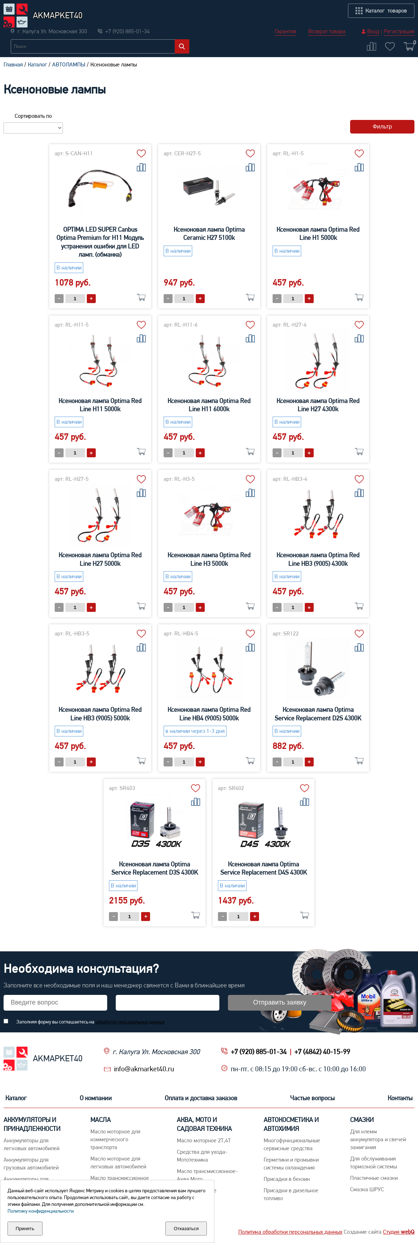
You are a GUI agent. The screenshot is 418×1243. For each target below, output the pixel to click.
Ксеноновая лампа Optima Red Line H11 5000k (100, 405)
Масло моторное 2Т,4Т (204, 1140)
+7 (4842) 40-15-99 (322, 1051)
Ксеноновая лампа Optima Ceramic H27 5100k (209, 233)
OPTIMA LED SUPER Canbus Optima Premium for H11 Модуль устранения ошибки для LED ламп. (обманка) (100, 242)
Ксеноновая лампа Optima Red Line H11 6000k (209, 405)
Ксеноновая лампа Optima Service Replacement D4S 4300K (263, 868)
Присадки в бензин (287, 1179)
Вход (373, 7)
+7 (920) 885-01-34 (259, 1051)
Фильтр (382, 127)
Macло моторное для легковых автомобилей (118, 1162)
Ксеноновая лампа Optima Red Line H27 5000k (100, 559)
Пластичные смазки (374, 1177)
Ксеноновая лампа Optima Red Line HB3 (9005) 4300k (318, 559)
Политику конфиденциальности (41, 1211)
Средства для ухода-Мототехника (202, 1155)
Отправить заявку (280, 1002)
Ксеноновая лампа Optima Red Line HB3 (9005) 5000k (100, 713)
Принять (25, 1228)
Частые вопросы (327, 41)
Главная (13, 64)
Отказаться (186, 1228)
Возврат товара (326, 7)
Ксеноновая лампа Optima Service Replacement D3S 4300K (154, 868)
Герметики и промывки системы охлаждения (291, 1163)
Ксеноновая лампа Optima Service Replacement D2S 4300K (318, 713)
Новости (76, 41)
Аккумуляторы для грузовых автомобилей (31, 1163)
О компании (141, 41)
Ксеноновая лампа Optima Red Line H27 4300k (318, 405)
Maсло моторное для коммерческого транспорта (115, 1139)
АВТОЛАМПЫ (68, 64)
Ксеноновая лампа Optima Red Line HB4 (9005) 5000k (209, 713)
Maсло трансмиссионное (119, 1177)
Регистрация (399, 7)
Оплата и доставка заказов (231, 41)
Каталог (16, 41)
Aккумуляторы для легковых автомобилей (31, 1144)
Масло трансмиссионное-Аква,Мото (207, 1175)
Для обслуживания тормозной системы (373, 1162)
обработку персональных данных (130, 1022)
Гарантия (285, 7)
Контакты (400, 41)
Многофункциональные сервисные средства (292, 1144)
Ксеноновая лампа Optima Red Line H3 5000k (209, 559)
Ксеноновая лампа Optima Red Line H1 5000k (318, 233)
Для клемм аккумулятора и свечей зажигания (378, 1139)
